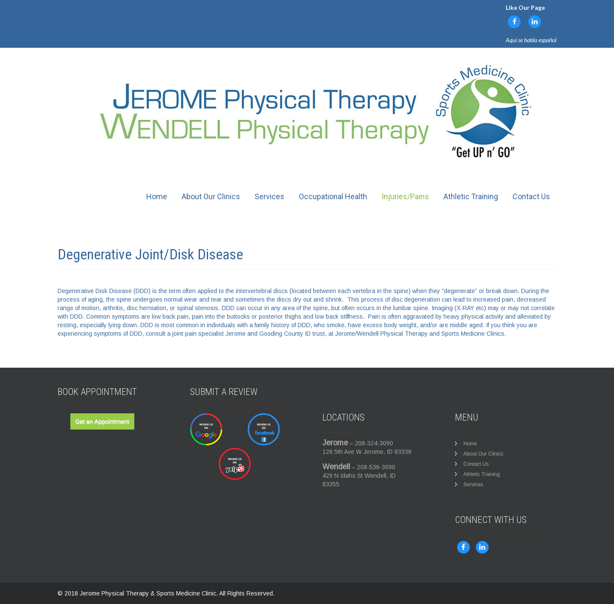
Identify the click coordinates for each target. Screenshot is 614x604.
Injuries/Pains (405, 196)
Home (156, 196)
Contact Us (531, 196)
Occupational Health (333, 196)
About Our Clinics (211, 196)
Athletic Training (470, 196)
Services (269, 196)
